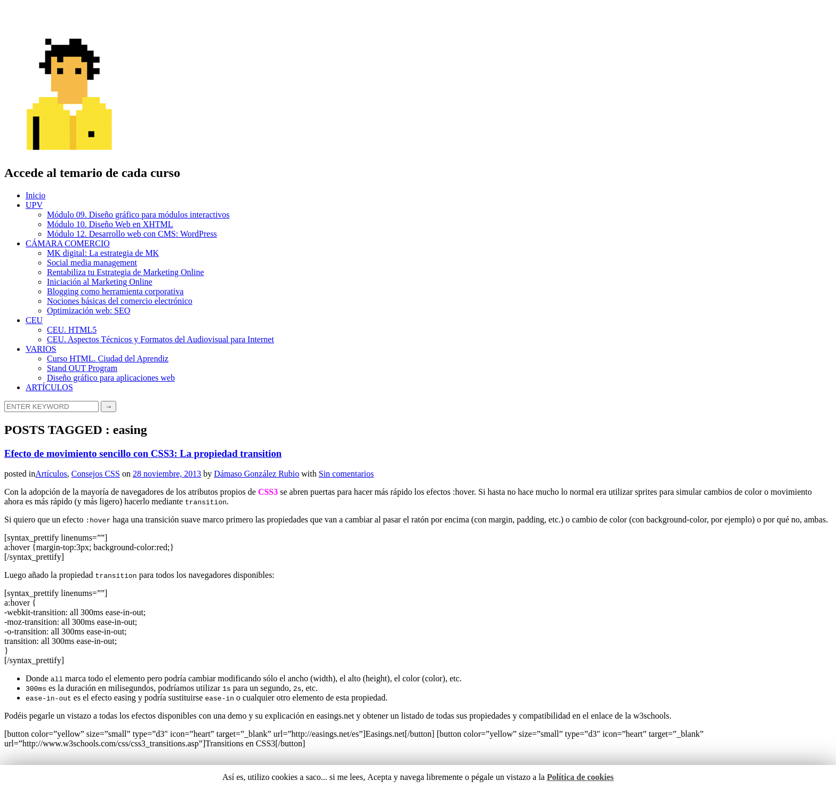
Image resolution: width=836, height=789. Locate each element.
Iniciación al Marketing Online (99, 281)
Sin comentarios (346, 473)
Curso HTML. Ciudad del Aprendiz (107, 358)
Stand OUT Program (82, 368)
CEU (34, 320)
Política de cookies (580, 777)
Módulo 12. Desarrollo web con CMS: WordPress (132, 233)
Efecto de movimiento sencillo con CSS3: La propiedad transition (143, 453)
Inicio (35, 195)
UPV (34, 205)
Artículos (51, 473)
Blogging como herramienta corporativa (115, 291)
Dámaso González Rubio (256, 473)
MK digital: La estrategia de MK (103, 252)
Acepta (379, 777)
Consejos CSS (95, 473)
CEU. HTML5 (72, 329)
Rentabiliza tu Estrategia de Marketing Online (125, 272)
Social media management (92, 262)
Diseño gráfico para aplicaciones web (111, 377)
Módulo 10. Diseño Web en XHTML (110, 224)
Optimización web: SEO (88, 310)
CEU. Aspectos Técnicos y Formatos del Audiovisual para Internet (160, 339)
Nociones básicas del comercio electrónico (119, 300)
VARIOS (41, 348)
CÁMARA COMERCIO (68, 243)
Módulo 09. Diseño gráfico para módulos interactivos (138, 214)
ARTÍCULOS (49, 387)
